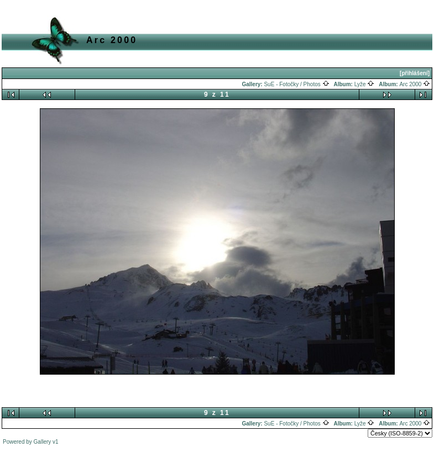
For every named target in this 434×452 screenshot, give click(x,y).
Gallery (42, 442)
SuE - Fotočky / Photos (296, 84)
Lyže (364, 84)
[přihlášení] (415, 73)
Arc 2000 (414, 84)
